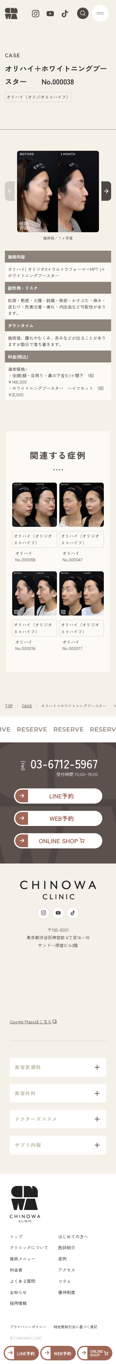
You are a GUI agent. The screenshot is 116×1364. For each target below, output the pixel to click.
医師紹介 (66, 1247)
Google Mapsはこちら (31, 1021)
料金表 (16, 1270)
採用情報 (18, 1303)
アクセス (66, 1270)
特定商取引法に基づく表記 (75, 1326)
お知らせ (18, 1292)
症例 (62, 1259)
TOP (9, 705)
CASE (27, 705)
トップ (16, 1237)
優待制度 (66, 1292)
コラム (64, 1281)
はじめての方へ (73, 1237)
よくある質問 (22, 1281)
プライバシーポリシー (28, 1326)
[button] (10, 192)
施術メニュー (22, 1259)
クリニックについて (29, 1247)
